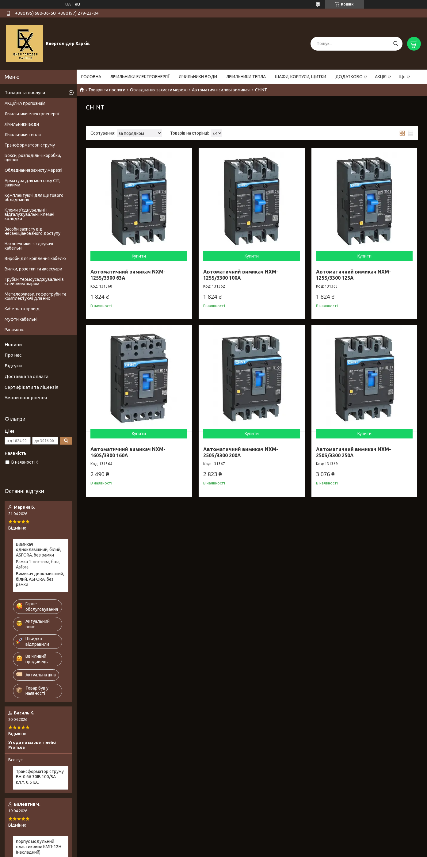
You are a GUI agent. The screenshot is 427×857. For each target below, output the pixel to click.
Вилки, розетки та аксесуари (33, 268)
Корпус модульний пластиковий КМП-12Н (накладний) (38, 847)
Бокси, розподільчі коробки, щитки (33, 157)
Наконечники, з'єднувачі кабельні (29, 246)
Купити (139, 256)
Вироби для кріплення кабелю (35, 258)
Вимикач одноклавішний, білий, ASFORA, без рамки (38, 549)
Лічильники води (22, 124)
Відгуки (13, 365)
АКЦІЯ (381, 76)
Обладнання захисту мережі (159, 89)
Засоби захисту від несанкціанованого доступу (32, 231)
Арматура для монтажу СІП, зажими (32, 182)
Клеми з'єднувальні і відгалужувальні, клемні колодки (29, 214)
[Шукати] (395, 44)
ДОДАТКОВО (349, 76)
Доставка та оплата (26, 376)
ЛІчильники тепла (23, 134)
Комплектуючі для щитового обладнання (34, 197)
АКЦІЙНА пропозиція (25, 103)
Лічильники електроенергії (32, 113)
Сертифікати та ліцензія (31, 387)
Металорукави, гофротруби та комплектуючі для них (35, 296)
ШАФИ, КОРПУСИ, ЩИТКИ (300, 76)
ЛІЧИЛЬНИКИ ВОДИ (198, 76)
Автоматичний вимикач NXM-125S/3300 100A (240, 275)
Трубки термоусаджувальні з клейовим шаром (34, 281)
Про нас (13, 355)
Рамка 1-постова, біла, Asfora (38, 564)
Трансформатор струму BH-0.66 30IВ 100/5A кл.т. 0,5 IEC (40, 777)
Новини (13, 344)
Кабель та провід (22, 308)
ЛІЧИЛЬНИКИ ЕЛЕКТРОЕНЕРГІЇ (140, 76)
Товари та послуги (106, 89)
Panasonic (14, 329)
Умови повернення (26, 397)
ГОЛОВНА (91, 76)
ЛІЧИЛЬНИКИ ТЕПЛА (246, 76)
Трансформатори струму (30, 145)
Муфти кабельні (21, 319)
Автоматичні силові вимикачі (221, 89)
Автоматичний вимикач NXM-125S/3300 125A (353, 275)
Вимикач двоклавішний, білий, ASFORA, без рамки (40, 579)
